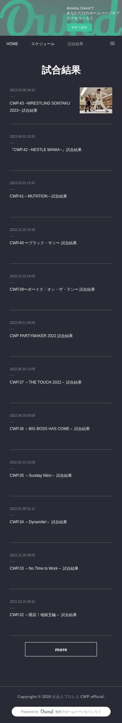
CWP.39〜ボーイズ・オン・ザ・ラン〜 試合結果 (52, 289)
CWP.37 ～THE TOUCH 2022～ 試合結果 (46, 382)
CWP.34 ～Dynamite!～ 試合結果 (38, 522)
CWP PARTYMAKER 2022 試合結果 (41, 336)
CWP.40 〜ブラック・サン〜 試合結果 (43, 243)
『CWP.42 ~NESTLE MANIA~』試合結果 (46, 149)
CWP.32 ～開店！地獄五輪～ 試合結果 (43, 615)
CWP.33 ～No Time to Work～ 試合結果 (44, 568)
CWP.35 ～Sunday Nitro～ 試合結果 (41, 475)
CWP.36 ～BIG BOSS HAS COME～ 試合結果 (50, 428)
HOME (12, 44)
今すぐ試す (79, 27)
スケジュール (43, 44)
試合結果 (75, 44)
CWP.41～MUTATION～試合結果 (38, 196)
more (61, 649)
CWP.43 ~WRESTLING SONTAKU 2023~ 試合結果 (40, 107)
